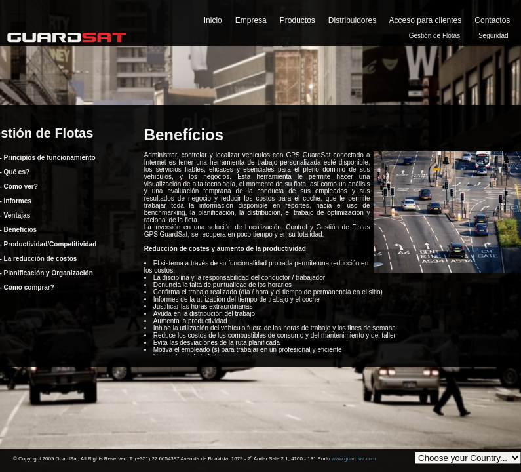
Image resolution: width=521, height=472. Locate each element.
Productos (297, 20)
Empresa (251, 20)
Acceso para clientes (425, 20)
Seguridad (493, 35)
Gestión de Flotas (434, 35)
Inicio (213, 20)
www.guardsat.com (354, 459)
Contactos (492, 20)
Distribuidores (352, 20)
